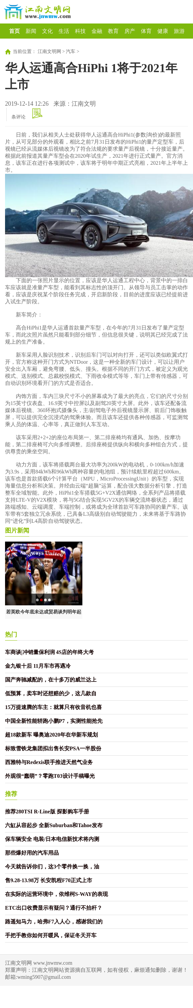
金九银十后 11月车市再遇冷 (38, 666)
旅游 (179, 31)
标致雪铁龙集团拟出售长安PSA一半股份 (53, 748)
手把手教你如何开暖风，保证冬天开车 (50, 935)
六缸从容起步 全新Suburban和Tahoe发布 (54, 825)
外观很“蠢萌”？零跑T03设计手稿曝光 (50, 776)
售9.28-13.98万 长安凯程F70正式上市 (48, 880)
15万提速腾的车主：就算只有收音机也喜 (53, 707)
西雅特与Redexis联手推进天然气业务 (49, 762)
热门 (11, 634)
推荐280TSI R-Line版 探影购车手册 (47, 811)
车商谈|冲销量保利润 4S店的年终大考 (49, 652)
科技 (80, 31)
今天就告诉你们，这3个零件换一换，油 (52, 866)
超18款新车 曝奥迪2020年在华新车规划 (51, 735)
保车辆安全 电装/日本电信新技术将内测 (52, 839)
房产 (129, 31)
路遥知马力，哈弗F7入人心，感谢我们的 (54, 921)
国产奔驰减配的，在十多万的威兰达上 (50, 680)
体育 (146, 31)
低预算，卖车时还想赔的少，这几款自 (50, 693)
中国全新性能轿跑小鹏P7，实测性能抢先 (54, 721)
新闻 (31, 31)
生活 (64, 31)
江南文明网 (49, 51)
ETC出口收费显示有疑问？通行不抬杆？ (53, 908)
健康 (162, 31)
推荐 (11, 794)
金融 (96, 31)
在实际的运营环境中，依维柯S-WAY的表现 (56, 894)
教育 (113, 31)
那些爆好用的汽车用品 (32, 853)
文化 (47, 31)
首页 (14, 31)
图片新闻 (17, 530)
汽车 (70, 51)
